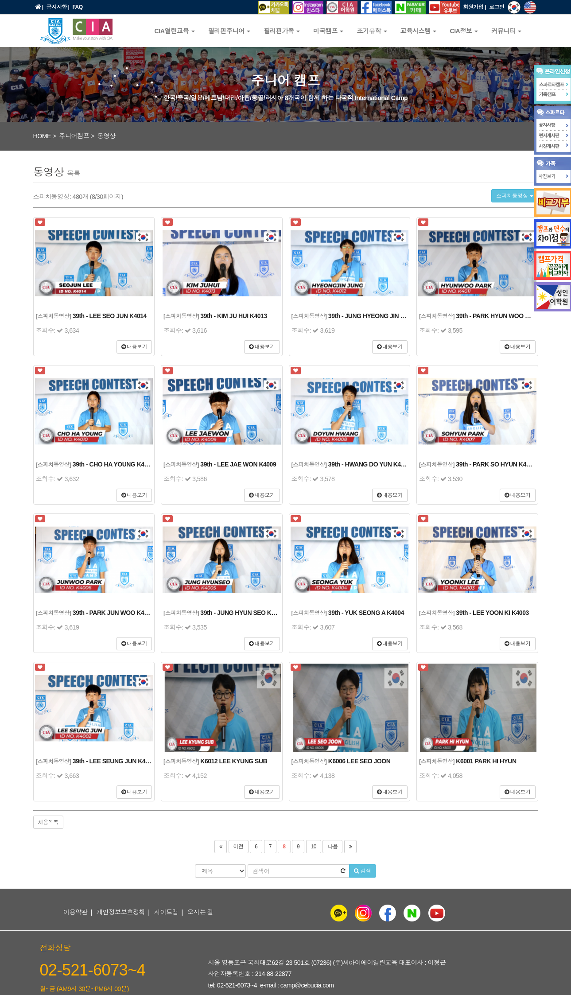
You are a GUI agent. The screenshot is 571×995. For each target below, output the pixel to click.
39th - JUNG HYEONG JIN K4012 (373, 315)
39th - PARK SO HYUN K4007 (496, 464)
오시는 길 (200, 912)
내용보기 (134, 347)
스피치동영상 (514, 196)
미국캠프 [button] (328, 31)
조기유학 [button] (372, 31)
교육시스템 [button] (418, 31)
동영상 (106, 136)
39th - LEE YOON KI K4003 (492, 612)
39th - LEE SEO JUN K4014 (110, 315)
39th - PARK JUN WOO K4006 (113, 612)
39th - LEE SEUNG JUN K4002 (114, 761)
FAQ (77, 7)
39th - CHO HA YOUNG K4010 (113, 464)
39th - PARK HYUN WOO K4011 (499, 315)
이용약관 (75, 912)
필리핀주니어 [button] (229, 31)
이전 (238, 846)
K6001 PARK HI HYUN (486, 761)
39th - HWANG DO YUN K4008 (369, 464)
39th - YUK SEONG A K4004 (366, 612)
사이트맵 (166, 912)
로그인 (497, 7)
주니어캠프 (74, 136)
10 (313, 846)
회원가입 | (474, 7)
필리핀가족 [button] (282, 31)
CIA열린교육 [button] (175, 31)
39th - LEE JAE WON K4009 (238, 464)
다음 (332, 846)
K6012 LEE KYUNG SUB (233, 761)
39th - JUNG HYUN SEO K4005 (242, 612)
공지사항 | (58, 7)
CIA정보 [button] (464, 31)
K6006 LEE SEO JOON (359, 761)
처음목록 (48, 822)
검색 (362, 871)
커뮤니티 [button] (506, 31)
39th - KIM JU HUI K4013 (233, 315)
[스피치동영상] (53, 316)
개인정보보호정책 (121, 912)
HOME (42, 136)
